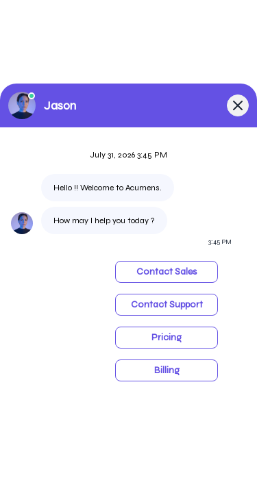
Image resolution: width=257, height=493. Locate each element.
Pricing (166, 337)
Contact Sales (166, 271)
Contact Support (167, 304)
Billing (167, 370)
